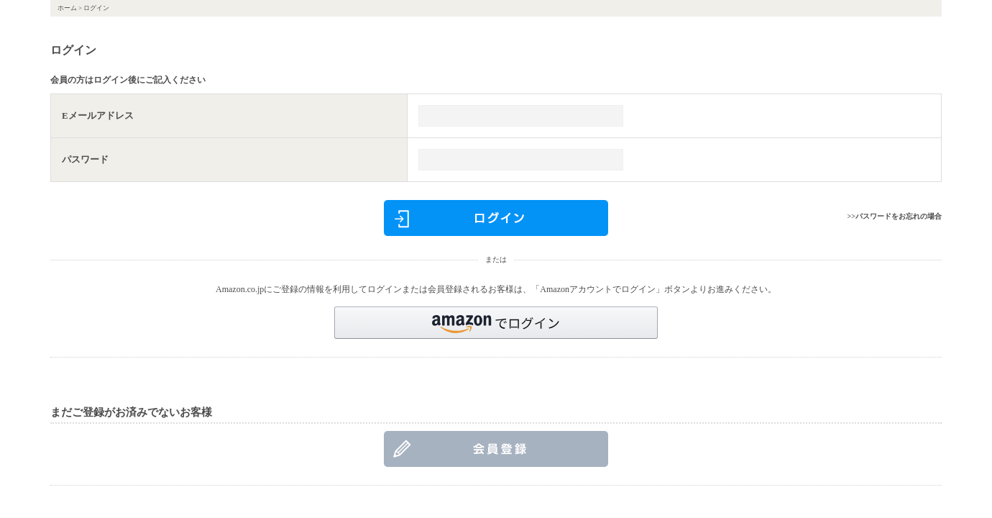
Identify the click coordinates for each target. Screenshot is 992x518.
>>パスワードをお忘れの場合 (895, 216)
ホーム (67, 8)
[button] (496, 322)
